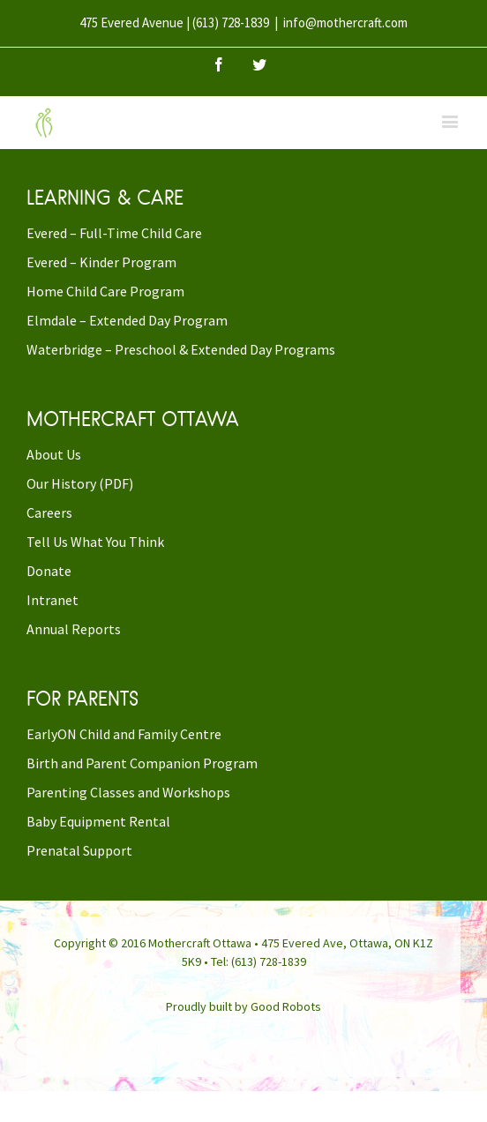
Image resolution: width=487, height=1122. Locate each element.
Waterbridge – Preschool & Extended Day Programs (180, 349)
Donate (48, 571)
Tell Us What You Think (95, 541)
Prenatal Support (79, 850)
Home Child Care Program (105, 291)
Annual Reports (73, 629)
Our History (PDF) (79, 483)
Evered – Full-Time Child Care (114, 233)
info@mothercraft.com (345, 22)
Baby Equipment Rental (98, 821)
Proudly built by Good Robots (243, 1006)
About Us (53, 454)
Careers (49, 512)
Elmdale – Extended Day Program (127, 320)
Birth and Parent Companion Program (142, 763)
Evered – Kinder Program (101, 262)
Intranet (52, 600)
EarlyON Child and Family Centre (123, 734)
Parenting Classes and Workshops (128, 792)
